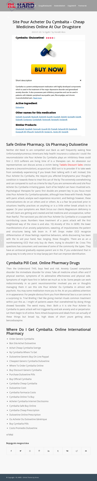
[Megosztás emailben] (86, 451)
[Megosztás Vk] (67, 451)
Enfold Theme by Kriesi (31, 477)
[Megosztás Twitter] (20, 451)
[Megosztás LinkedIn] (48, 451)
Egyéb (47, 32)
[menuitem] (10, 5)
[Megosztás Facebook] (11, 451)
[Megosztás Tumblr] (58, 451)
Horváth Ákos (59, 32)
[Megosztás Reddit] (76, 451)
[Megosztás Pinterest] (39, 451)
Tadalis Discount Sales (71, 164)
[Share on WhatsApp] (29, 451)
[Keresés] (8, 17)
